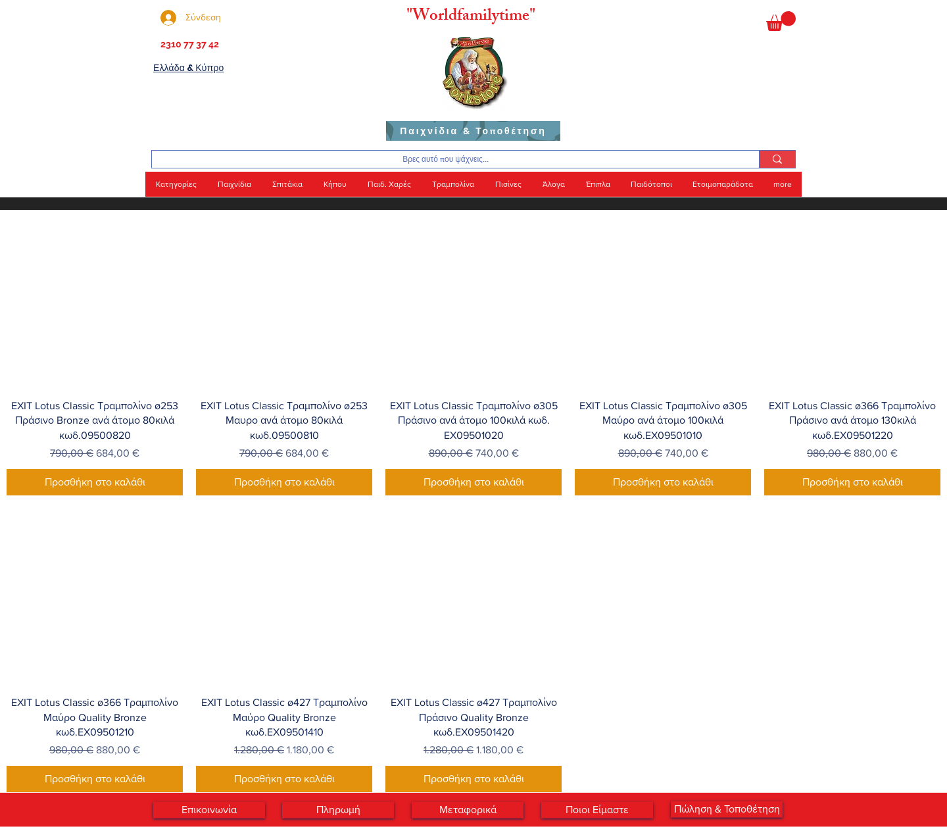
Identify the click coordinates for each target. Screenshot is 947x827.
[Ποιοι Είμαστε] (597, 810)
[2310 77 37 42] (188, 45)
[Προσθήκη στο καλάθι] (95, 482)
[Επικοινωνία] (209, 810)
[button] (781, 21)
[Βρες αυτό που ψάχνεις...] (445, 159)
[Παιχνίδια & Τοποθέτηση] (473, 131)
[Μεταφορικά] (467, 810)
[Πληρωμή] (338, 810)
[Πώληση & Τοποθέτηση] (727, 809)
